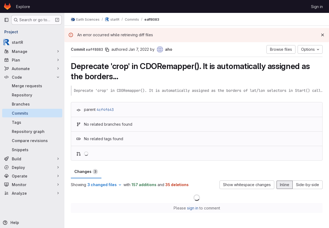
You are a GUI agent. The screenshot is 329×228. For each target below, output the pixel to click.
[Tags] (32, 122)
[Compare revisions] (32, 140)
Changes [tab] (86, 171)
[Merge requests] (32, 85)
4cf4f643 (105, 109)
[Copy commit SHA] (107, 49)
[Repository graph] (32, 131)
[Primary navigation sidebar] (6, 20)
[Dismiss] (322, 35)
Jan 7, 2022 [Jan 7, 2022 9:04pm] (139, 49)
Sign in (317, 6)
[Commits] (32, 113)
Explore (23, 6)
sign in (192, 208)
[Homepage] (7, 6)
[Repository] (32, 95)
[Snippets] (32, 149)
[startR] (32, 42)
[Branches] (32, 104)
